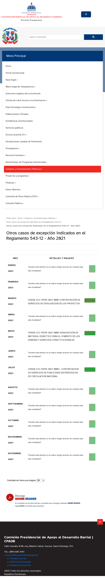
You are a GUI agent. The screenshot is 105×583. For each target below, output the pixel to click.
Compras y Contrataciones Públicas (24, 169)
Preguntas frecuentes (20, 565)
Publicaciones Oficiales (17, 114)
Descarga (90, 300)
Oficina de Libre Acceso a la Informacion (26, 100)
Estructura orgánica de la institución (23, 93)
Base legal (12, 80)
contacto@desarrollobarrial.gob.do (21, 555)
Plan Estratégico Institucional (21, 107)
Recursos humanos (16, 155)
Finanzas (11, 183)
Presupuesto (13, 148)
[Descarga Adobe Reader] (43, 500)
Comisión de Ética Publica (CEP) (22, 196)
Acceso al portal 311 (16, 135)
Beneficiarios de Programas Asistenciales (26, 162)
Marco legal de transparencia (20, 87)
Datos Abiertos (13, 189)
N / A (92, 268)
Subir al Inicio (100, 521)
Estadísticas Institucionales (19, 121)
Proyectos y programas (18, 176)
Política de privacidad (20, 562)
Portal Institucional (15, 73)
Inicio (8, 66)
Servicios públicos (14, 128)
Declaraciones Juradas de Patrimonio (24, 141)
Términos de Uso (18, 558)
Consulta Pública (14, 203)
